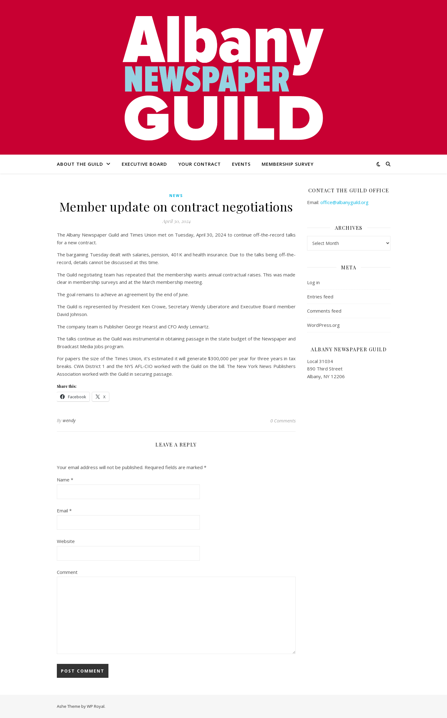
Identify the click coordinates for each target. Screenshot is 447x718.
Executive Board (144, 164)
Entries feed (320, 296)
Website (66, 541)
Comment (67, 572)
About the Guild (80, 164)
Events (241, 164)
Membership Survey (288, 164)
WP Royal (95, 706)
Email (64, 510)
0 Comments (283, 420)
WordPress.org (323, 325)
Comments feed (324, 311)
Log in (313, 282)
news (176, 195)
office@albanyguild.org (344, 202)
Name (65, 480)
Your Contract (199, 164)
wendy (69, 420)
